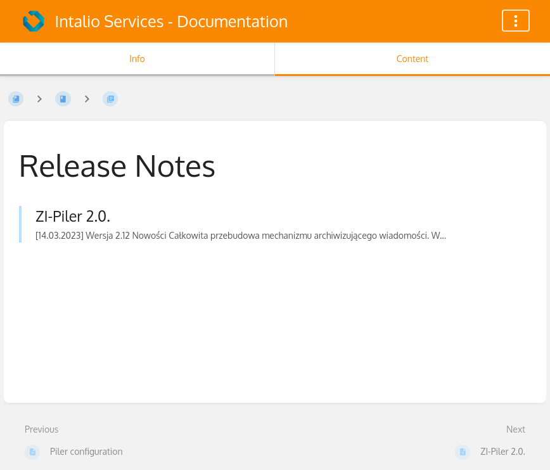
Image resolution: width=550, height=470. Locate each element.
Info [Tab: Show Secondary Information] (137, 58)
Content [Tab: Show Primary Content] (412, 58)
